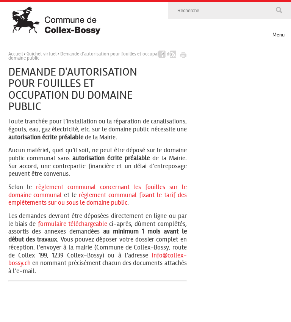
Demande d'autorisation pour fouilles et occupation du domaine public (90, 56)
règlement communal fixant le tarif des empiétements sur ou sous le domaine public (97, 199)
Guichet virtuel (41, 54)
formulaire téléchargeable (72, 224)
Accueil (15, 54)
